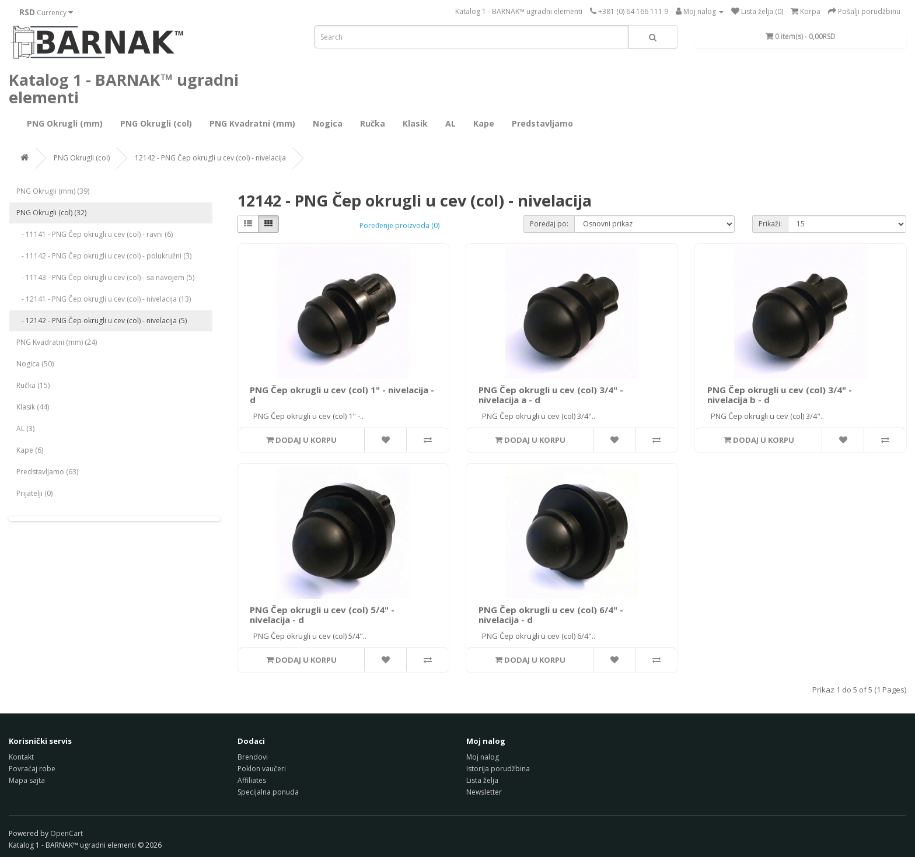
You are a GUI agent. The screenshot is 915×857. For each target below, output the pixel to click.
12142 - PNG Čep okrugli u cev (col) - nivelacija (210, 158)
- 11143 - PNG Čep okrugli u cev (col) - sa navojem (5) (105, 277)
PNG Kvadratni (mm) (252, 123)
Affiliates (252, 780)
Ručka (372, 123)
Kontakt (21, 757)
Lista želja (482, 780)
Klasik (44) (32, 407)
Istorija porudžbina (498, 769)
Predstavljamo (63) (47, 472)
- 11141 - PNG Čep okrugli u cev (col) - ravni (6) (94, 234)
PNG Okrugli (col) (156, 123)
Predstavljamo (542, 123)
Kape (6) (29, 450)
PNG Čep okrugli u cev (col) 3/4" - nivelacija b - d (779, 394)
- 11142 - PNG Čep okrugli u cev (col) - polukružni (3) (103, 256)
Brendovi (253, 757)
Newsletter (484, 792)
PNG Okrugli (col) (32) (51, 213)
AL (450, 123)
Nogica (328, 123)
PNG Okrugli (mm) (65, 123)
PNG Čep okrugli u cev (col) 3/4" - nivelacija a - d (551, 394)
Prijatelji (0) (34, 493)
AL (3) (25, 428)
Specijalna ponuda (268, 792)
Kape (483, 123)
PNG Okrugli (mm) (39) (52, 191)
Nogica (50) (35, 364)
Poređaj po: (549, 224)
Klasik (415, 123)
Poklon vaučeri (262, 769)
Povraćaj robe (32, 769)
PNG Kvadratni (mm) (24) (56, 342)
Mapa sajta (27, 780)
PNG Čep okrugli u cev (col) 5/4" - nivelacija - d (322, 614)
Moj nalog (482, 757)
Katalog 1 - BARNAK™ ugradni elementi (518, 11)
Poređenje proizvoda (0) (399, 225)
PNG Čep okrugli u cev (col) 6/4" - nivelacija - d (551, 614)
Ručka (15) (33, 385)
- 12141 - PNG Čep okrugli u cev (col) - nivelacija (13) (103, 299)
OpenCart (66, 833)
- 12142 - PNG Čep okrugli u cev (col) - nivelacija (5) (101, 321)
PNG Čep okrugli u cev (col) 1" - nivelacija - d (342, 394)
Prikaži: (770, 224)
